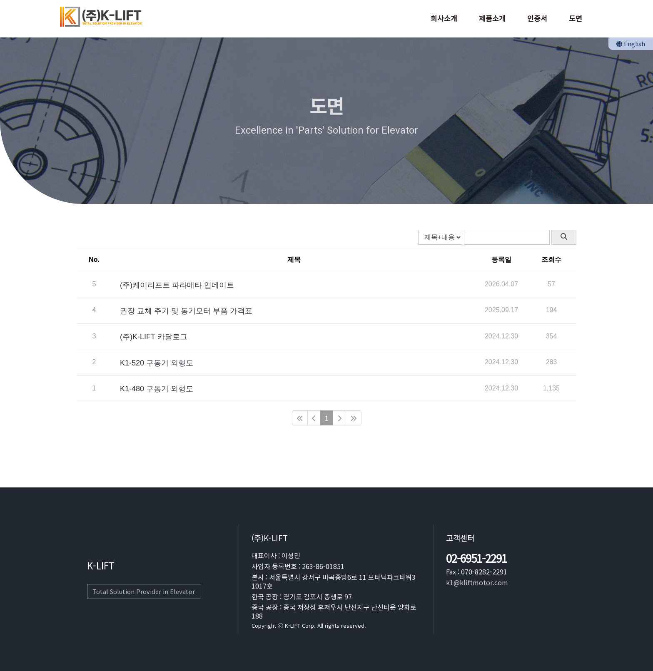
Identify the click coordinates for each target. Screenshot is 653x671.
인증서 (537, 18)
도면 (575, 18)
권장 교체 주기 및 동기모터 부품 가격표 (186, 309)
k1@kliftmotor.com (477, 582)
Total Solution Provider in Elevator (143, 591)
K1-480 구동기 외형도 (156, 387)
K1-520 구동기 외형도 (156, 361)
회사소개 (444, 18)
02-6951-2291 (476, 558)
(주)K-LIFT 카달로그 (153, 335)
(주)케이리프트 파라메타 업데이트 (177, 283)
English (630, 44)
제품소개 (492, 18)
